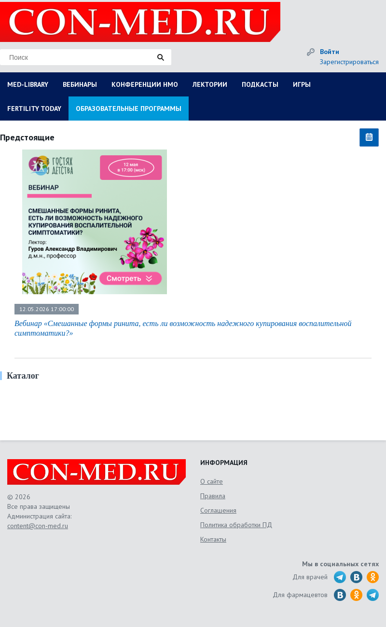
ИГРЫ (302, 84)
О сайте (211, 481)
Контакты (213, 539)
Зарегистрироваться (349, 61)
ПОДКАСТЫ (260, 84)
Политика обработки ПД (236, 524)
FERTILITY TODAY (34, 108)
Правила (212, 495)
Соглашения (218, 510)
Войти (329, 51)
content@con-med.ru (37, 525)
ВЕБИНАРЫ (80, 84)
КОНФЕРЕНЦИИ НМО (144, 84)
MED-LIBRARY (27, 84)
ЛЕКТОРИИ (210, 84)
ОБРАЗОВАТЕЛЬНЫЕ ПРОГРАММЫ (128, 108)
